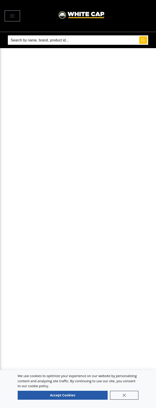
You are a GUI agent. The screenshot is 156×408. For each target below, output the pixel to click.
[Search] (78, 40)
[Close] (124, 395)
